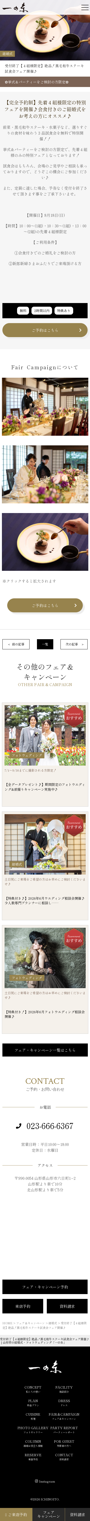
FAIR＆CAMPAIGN (64, 1416)
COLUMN (33, 1443)
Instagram (47, 1481)
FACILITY (64, 1389)
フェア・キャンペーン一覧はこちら (45, 1050)
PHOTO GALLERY (33, 1429)
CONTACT (64, 1456)
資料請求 (67, 1306)
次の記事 (72, 644)
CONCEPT (33, 1389)
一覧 (45, 644)
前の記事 (18, 644)
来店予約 (22, 1306)
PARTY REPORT (64, 1429)
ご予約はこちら (45, 330)
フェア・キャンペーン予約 (45, 1287)
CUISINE (33, 1416)
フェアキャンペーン (48, 1514)
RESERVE (33, 1456)
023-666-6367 (49, 1125)
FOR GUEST (64, 1443)
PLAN (33, 1402)
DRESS (64, 1402)
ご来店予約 (16, 1514)
